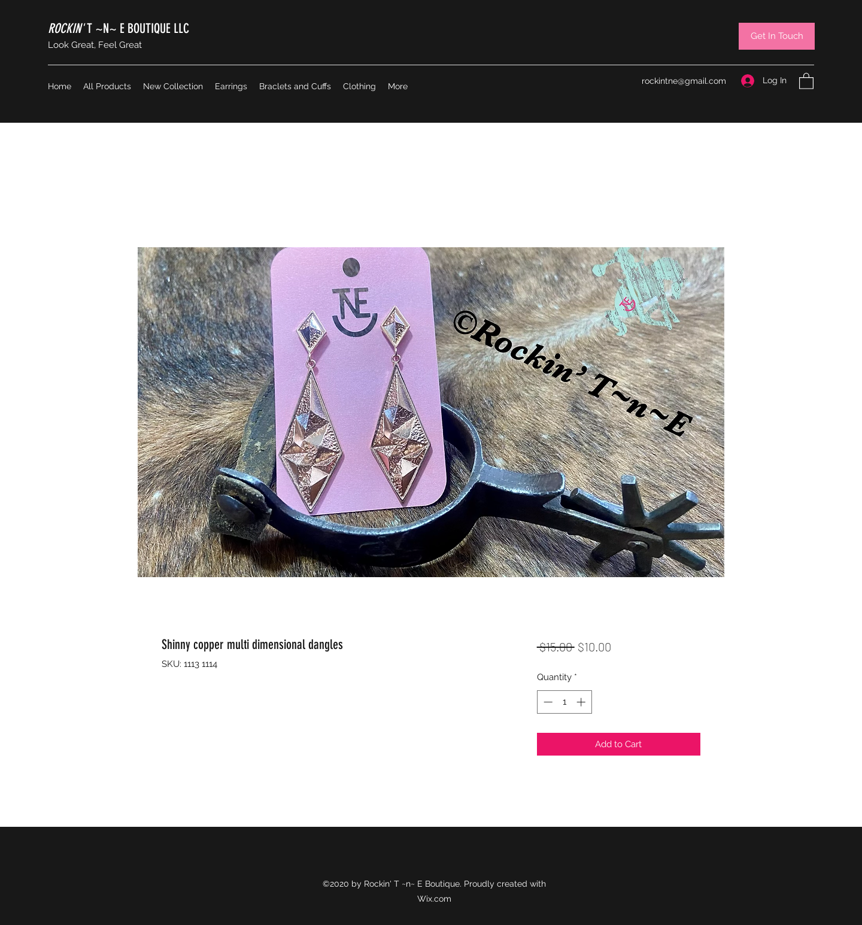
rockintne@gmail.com (684, 81)
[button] (806, 80)
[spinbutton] (564, 702)
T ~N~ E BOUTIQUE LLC (118, 28)
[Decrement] (547, 702)
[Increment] (582, 702)
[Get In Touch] (777, 36)
